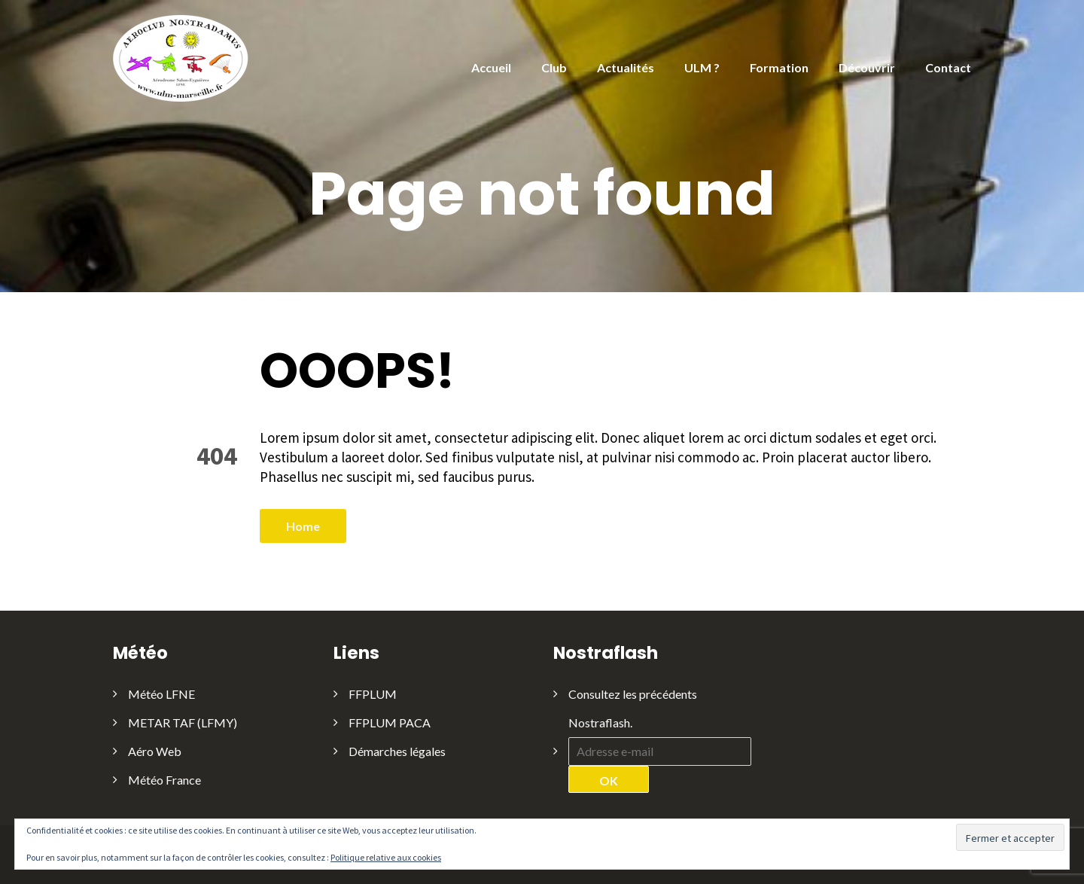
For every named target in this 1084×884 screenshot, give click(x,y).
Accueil (491, 67)
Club (554, 67)
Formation (779, 67)
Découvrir (867, 67)
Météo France (164, 780)
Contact (948, 67)
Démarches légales (397, 751)
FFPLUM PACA (390, 722)
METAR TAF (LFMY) (182, 722)
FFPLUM (373, 694)
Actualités (625, 67)
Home (303, 526)
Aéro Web (154, 751)
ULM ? (702, 67)
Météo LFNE (161, 694)
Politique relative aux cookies (385, 857)
